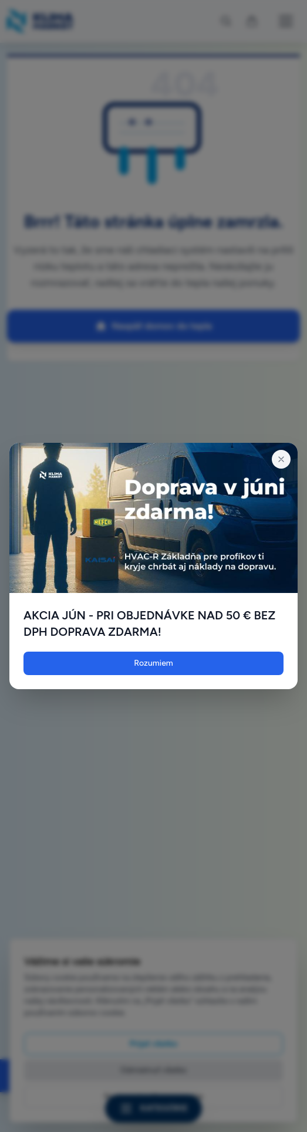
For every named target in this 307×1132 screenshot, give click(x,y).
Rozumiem (153, 663)
